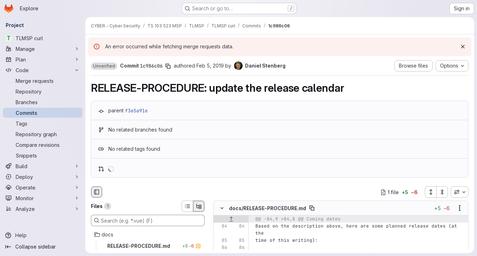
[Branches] (42, 102)
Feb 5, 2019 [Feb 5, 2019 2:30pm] (210, 66)
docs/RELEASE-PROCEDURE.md (267, 208)
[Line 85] (221, 240)
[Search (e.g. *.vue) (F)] (148, 220)
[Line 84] (221, 226)
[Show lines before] (231, 219)
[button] (104, 66)
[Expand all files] (430, 192)
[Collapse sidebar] (42, 247)
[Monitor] (42, 198)
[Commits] (42, 113)
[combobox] (459, 192)
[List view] (187, 206)
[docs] (148, 234)
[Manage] (42, 49)
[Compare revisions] (42, 145)
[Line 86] (221, 247)
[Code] (42, 70)
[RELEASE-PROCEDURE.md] (148, 246)
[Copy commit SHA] (168, 66)
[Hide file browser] (96, 192)
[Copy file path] (312, 208)
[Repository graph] (42, 134)
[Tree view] (199, 206)
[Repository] (42, 91)
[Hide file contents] (222, 208)
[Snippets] (42, 155)
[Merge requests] (42, 81)
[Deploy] (42, 177)
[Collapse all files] (442, 192)
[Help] (42, 235)
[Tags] (42, 123)
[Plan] (42, 59)
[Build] (42, 166)
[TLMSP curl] (42, 38)
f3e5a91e (136, 110)
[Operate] (42, 187)
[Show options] (459, 208)
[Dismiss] (463, 46)
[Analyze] (42, 209)
